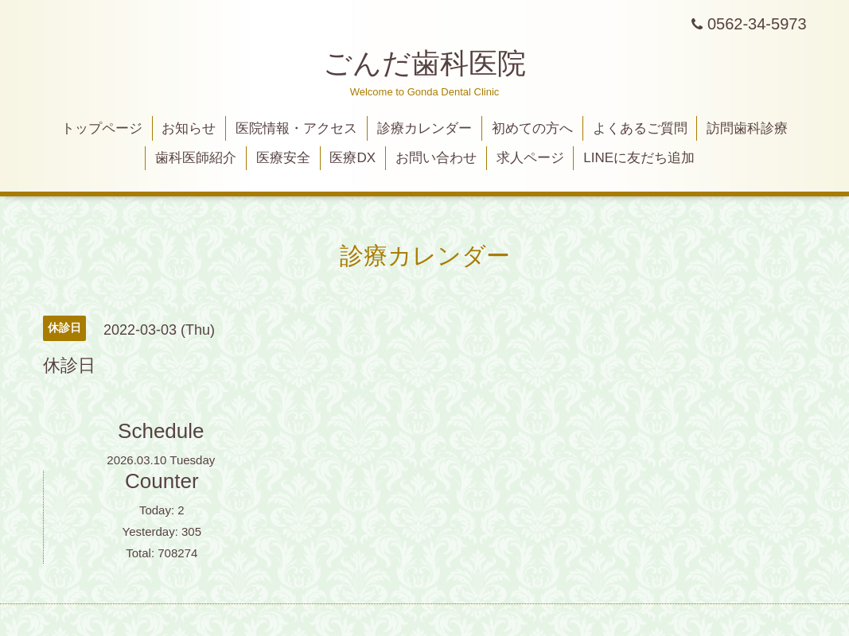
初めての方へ (532, 128)
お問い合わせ (436, 157)
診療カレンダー (424, 128)
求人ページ (530, 157)
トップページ (101, 128)
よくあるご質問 (640, 128)
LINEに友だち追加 (639, 157)
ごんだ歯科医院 (424, 63)
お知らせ (189, 128)
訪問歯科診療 (747, 128)
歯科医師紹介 (195, 157)
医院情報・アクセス (296, 128)
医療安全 (283, 157)
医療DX (352, 157)
